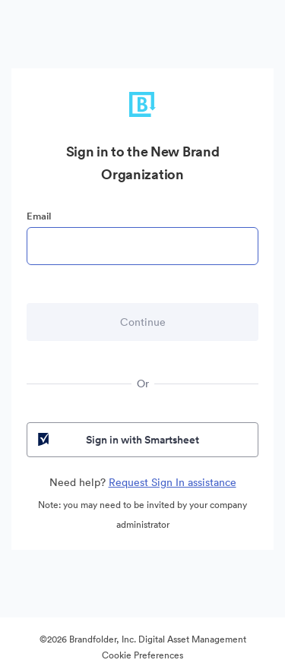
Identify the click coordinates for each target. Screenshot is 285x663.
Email (39, 216)
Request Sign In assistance (172, 482)
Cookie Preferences (142, 655)
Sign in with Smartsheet (117, 439)
